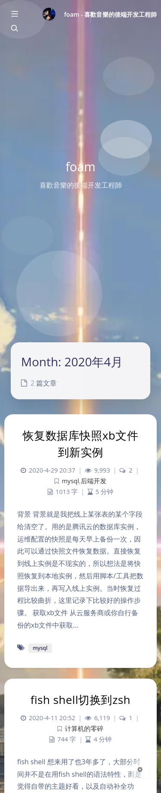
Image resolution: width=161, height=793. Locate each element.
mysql (70, 481)
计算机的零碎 (84, 728)
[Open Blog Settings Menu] (140, 769)
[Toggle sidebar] (14, 14)
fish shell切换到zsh (80, 699)
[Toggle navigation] (14, 28)
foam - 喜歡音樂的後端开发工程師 (110, 14)
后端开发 (93, 481)
